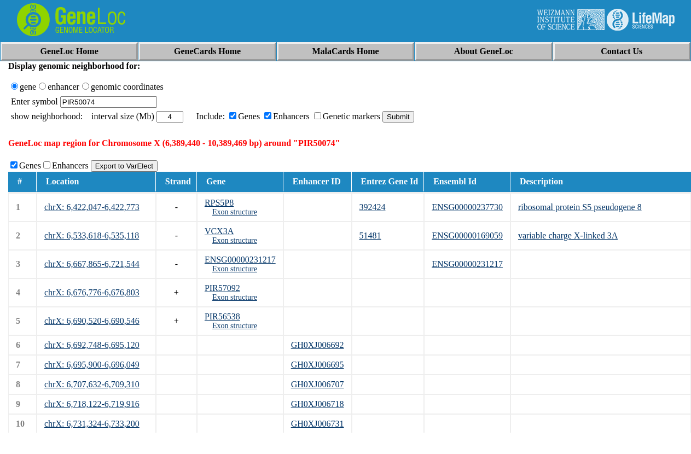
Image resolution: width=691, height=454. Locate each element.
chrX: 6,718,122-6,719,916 (92, 404)
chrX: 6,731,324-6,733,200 (92, 423)
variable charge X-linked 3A (568, 235)
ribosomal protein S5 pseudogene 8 (580, 207)
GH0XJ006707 (317, 384)
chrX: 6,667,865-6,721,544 (92, 264)
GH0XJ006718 (317, 404)
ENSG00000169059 (467, 235)
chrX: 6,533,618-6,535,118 (91, 235)
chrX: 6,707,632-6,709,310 (92, 384)
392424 (372, 207)
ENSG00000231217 (240, 259)
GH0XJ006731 (317, 423)
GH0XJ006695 (317, 364)
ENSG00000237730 (467, 207)
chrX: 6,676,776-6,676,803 (92, 292)
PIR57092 (222, 288)
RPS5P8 (219, 202)
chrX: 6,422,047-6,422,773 (92, 207)
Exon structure (234, 212)
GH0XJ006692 (317, 345)
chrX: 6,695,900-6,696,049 (92, 364)
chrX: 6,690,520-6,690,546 (92, 320)
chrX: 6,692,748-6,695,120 (92, 345)
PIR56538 (222, 316)
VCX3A (219, 231)
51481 (370, 235)
